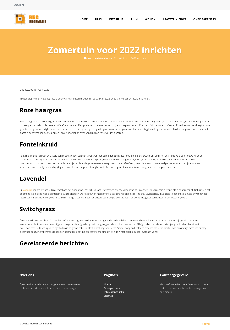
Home (84, 19)
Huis (98, 19)
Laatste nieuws (174, 19)
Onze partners (204, 19)
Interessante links (114, 292)
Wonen (150, 19)
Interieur (116, 19)
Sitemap (108, 295)
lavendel (27, 190)
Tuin (134, 19)
